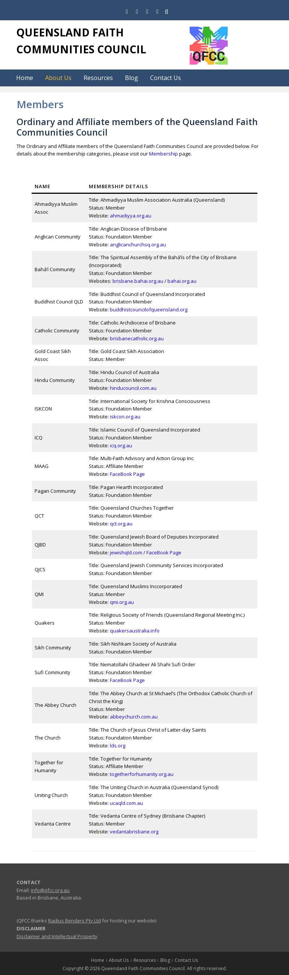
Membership (163, 153)
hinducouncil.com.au (133, 388)
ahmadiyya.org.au (130, 215)
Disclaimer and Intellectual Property (57, 936)
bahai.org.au (181, 281)
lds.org (117, 745)
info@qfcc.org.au (50, 890)
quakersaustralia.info (135, 630)
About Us (58, 78)
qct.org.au (121, 523)
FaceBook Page (127, 474)
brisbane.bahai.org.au (138, 281)
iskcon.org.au (125, 416)
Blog (131, 78)
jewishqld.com (126, 552)
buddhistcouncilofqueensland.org (148, 309)
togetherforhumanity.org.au (141, 774)
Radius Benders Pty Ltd (74, 920)
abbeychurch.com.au (134, 716)
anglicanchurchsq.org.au (138, 244)
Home (24, 78)
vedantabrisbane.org (134, 831)
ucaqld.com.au (126, 803)
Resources (98, 78)
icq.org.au (121, 445)
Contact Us (165, 78)
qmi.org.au (122, 602)
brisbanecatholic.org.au (137, 338)
